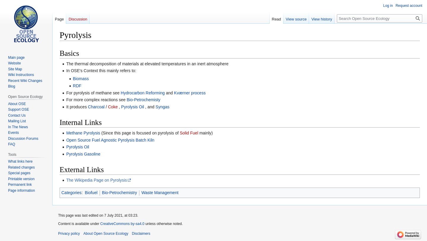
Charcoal (96, 106)
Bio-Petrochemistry (119, 192)
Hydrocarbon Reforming (143, 93)
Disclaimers (141, 234)
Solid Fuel (189, 133)
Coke (113, 106)
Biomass (81, 78)
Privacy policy (69, 234)
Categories (71, 192)
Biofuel (91, 192)
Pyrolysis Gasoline (83, 154)
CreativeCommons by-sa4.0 (122, 224)
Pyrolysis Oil (132, 106)
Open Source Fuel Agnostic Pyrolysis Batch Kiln (110, 140)
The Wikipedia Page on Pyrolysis (96, 180)
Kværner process (190, 93)
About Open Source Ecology (105, 234)
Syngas (163, 106)
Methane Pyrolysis (83, 133)
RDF (77, 85)
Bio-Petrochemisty (143, 99)
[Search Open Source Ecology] (379, 18)
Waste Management (160, 192)
